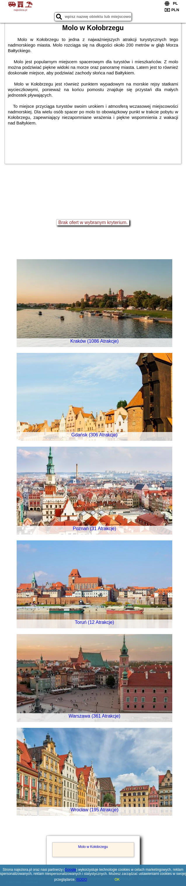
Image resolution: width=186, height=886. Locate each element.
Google (70, 870)
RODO (82, 880)
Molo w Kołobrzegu (93, 847)
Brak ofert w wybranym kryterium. (93, 222)
